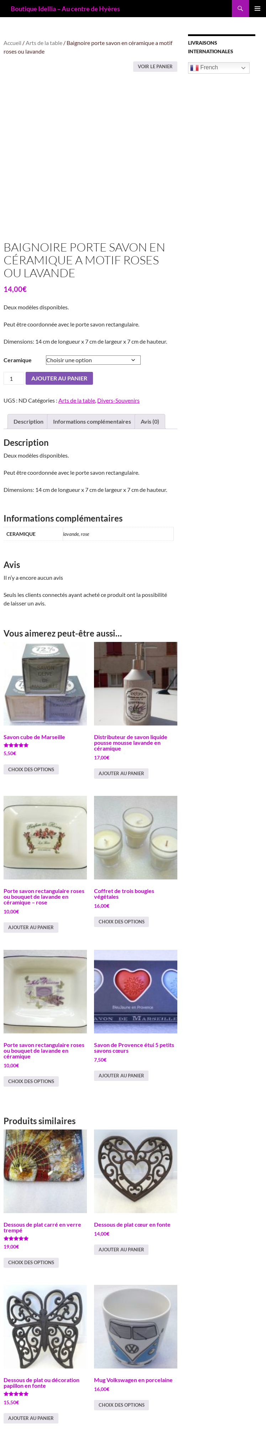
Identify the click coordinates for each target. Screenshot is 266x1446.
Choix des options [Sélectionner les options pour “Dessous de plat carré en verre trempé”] (31, 1262)
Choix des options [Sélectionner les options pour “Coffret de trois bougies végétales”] (122, 921)
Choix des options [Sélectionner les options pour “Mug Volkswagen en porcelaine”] (122, 1405)
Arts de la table (44, 42)
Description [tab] (28, 421)
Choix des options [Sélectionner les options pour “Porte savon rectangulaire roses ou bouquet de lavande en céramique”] (31, 1081)
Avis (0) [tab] (150, 421)
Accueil (12, 42)
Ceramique (18, 359)
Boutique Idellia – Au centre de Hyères (65, 9)
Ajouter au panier (59, 378)
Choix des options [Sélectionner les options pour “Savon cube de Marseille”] (31, 769)
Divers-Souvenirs (118, 400)
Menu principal (257, 8)
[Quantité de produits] (14, 378)
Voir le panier (155, 66)
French (204, 68)
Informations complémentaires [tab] (92, 421)
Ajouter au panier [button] (121, 773)
